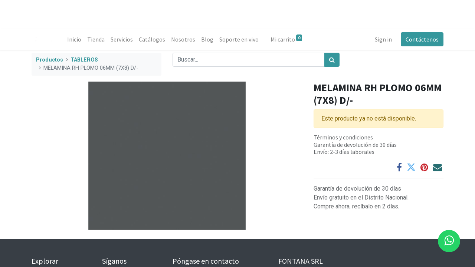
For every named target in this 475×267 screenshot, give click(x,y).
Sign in (383, 39)
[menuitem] (74, 39)
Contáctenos (422, 39)
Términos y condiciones (343, 137)
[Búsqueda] (332, 60)
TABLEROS (84, 60)
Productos (49, 60)
